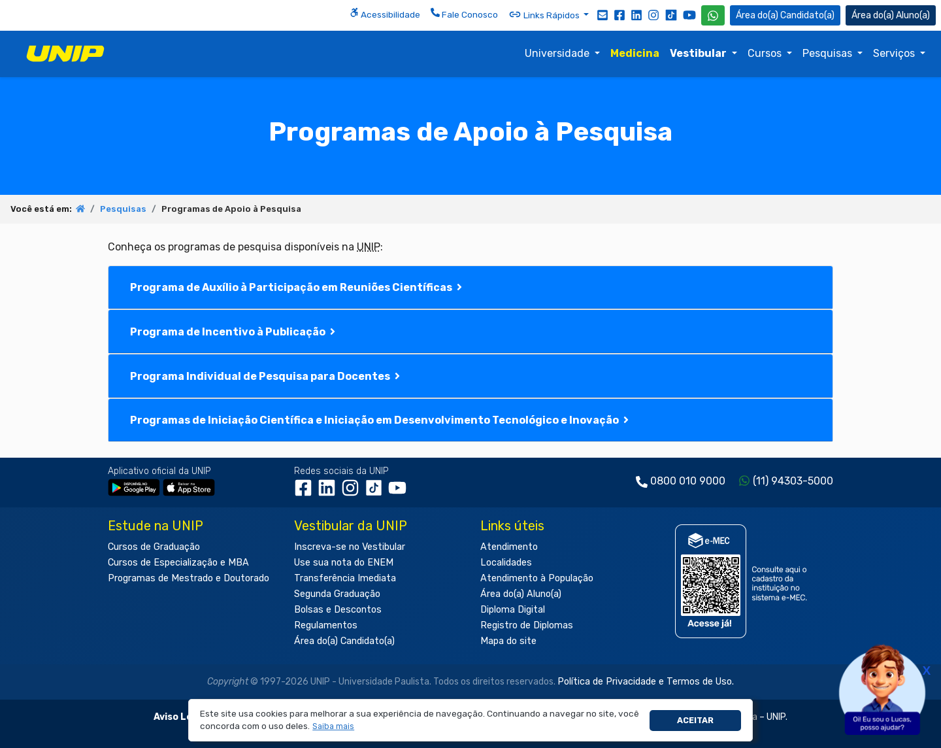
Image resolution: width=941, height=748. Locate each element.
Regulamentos (325, 625)
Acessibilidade (385, 14)
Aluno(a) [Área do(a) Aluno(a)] (890, 15)
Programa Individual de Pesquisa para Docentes (266, 376)
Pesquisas (828, 53)
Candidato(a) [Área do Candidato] (785, 15)
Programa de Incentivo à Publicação (234, 332)
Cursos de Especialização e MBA (178, 562)
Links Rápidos (545, 14)
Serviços (895, 53)
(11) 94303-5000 (793, 481)
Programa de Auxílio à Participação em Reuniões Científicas (297, 287)
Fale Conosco (464, 14)
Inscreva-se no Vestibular (349, 546)
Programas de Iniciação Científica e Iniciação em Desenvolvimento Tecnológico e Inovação (380, 420)
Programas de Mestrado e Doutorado (188, 578)
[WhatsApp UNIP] (713, 15)
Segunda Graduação (337, 594)
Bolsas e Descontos (338, 609)
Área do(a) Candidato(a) (344, 641)
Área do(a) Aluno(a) (520, 594)
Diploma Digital (512, 609)
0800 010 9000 (687, 481)
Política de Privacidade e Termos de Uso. (645, 681)
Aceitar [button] (695, 720)
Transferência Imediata (345, 578)
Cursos (766, 53)
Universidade (558, 53)
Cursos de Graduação (154, 546)
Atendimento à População (536, 578)
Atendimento (509, 546)
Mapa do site (508, 641)
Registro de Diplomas (526, 625)
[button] (333, 727)
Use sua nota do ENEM (343, 562)
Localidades (506, 562)
